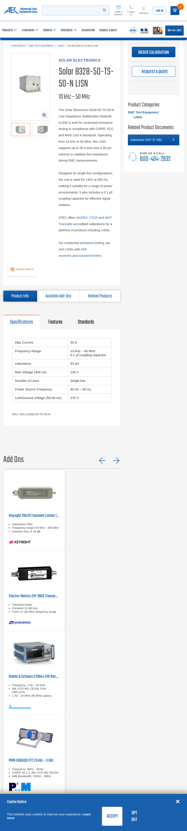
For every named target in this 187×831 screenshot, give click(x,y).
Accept (112, 816)
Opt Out (134, 816)
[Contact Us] (131, 10)
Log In (159, 10)
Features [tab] (55, 322)
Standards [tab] (86, 322)
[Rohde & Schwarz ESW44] (34, 673)
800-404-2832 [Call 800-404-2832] (174, 30)
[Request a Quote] (108, 30)
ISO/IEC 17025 (87, 217)
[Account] (144, 10)
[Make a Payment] (118, 10)
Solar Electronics (80, 60)
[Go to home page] (20, 10)
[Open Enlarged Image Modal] (44, 115)
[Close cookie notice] (178, 801)
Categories (18, 46)
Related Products (100, 296)
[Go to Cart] (175, 10)
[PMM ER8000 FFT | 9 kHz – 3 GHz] (34, 755)
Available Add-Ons (58, 296)
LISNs (60, 46)
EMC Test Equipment (41, 46)
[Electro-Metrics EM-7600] (34, 591)
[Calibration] (88, 30)
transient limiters (90, 255)
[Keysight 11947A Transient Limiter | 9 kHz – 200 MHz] (34, 510)
